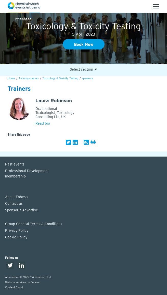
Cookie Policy (16, 237)
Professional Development (86, 174)
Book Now (83, 44)
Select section (84, 69)
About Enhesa (16, 197)
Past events (14, 164)
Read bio (42, 123)
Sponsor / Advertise (21, 210)
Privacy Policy (16, 230)
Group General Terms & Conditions (33, 224)
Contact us (14, 203)
